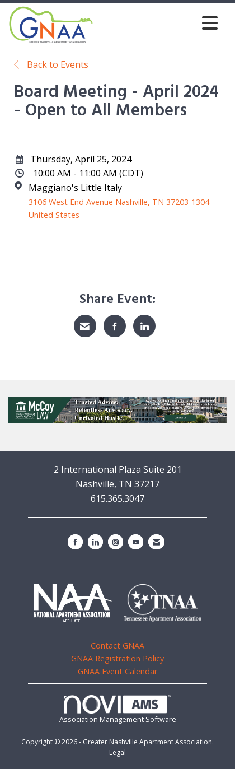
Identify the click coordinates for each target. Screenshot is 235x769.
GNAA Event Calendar (117, 671)
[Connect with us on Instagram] (115, 541)
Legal (117, 752)
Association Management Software (117, 709)
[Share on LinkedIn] (144, 326)
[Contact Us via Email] (156, 541)
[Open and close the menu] (158, 23)
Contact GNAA (117, 645)
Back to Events (51, 64)
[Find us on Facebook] (75, 541)
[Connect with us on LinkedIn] (95, 541)
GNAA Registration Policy (117, 658)
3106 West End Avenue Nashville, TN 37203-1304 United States (119, 208)
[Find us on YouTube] (135, 541)
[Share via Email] (85, 326)
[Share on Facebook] (115, 326)
